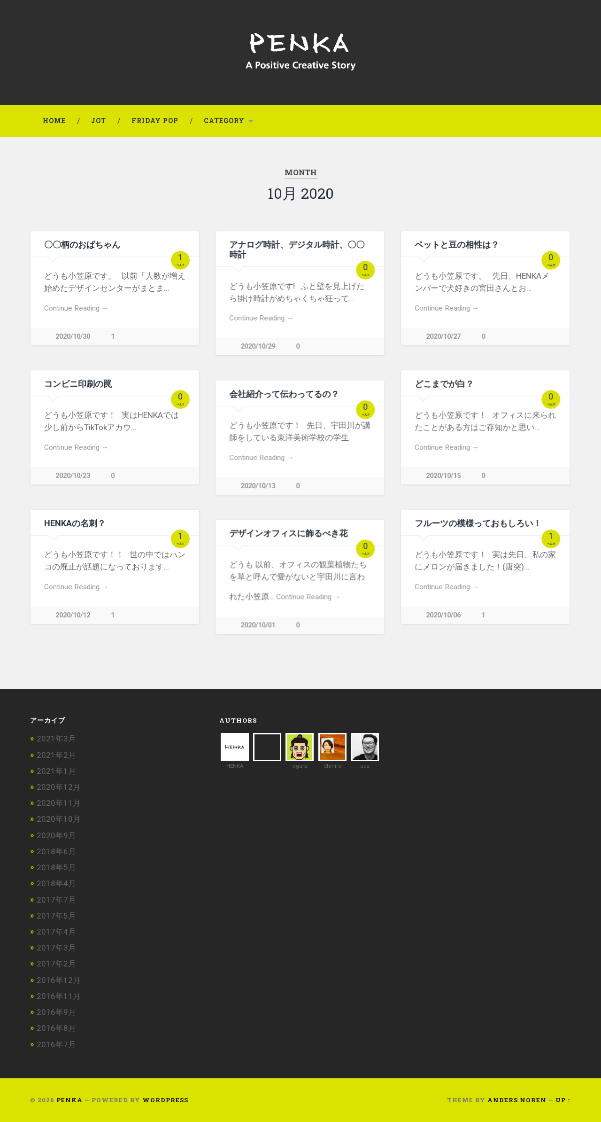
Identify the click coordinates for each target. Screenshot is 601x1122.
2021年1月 (56, 771)
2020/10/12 (72, 615)
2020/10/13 (257, 486)
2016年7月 (56, 1044)
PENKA (69, 1100)
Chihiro (332, 766)
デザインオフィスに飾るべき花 (288, 533)
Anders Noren (517, 1100)
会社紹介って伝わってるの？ (284, 394)
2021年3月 (56, 738)
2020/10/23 (72, 476)
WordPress (165, 1100)
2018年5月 (56, 867)
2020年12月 (59, 787)
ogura (300, 766)
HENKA (234, 766)
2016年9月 (56, 1012)
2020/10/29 (257, 347)
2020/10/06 (443, 615)
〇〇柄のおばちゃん (82, 244)
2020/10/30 (72, 337)
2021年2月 (56, 755)
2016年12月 (59, 980)
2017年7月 (56, 899)
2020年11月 (59, 803)
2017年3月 (56, 947)
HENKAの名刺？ (75, 523)
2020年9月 (56, 835)
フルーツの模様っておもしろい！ (478, 523)
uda (365, 766)
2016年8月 (56, 1028)
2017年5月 (56, 915)
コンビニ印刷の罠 (78, 384)
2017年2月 (56, 963)
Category (224, 121)
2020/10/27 (443, 337)
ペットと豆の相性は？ (457, 244)
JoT (98, 121)
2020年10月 (59, 819)
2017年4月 (56, 931)
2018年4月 (56, 883)
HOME (54, 121)
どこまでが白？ (444, 384)
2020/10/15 (443, 476)
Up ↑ (563, 1100)
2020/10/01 (257, 625)
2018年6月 (56, 851)
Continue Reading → (76, 308)
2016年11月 (59, 996)
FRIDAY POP (154, 121)
